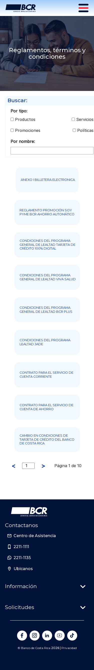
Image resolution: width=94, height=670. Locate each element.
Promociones (27, 130)
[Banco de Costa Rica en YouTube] (60, 636)
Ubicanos (23, 568)
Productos (25, 119)
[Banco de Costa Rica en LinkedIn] (47, 636)
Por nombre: (23, 141)
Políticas (85, 130)
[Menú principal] (84, 8)
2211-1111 (21, 546)
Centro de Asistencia (35, 535)
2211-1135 (22, 557)
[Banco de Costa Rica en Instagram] (35, 636)
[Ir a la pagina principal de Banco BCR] (29, 511)
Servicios (84, 119)
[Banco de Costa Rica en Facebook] (22, 636)
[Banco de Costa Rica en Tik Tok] (72, 636)
